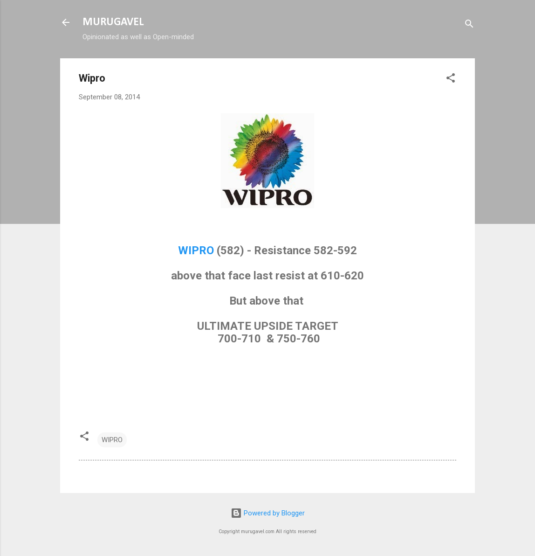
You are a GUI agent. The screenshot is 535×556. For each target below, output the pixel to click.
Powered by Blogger (268, 513)
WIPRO (196, 250)
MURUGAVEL (113, 22)
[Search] (469, 25)
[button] (450, 79)
